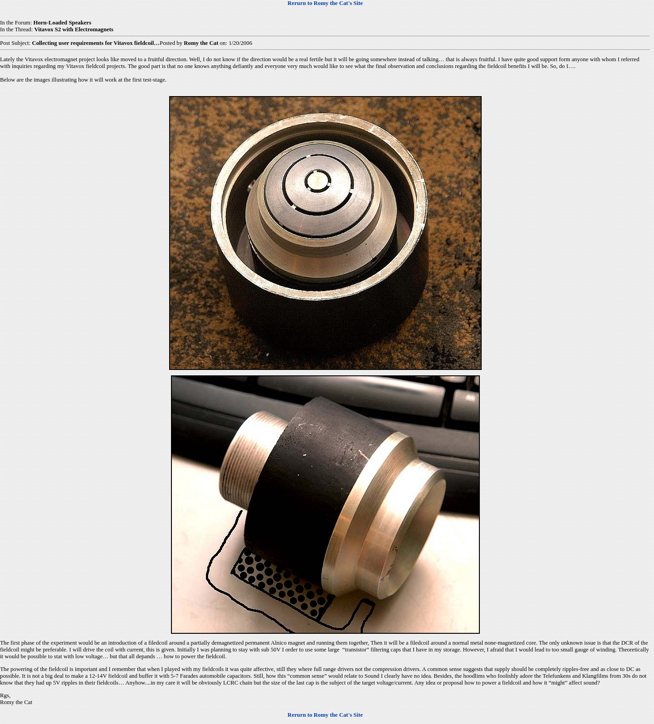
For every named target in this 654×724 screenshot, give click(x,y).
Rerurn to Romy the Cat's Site (325, 3)
